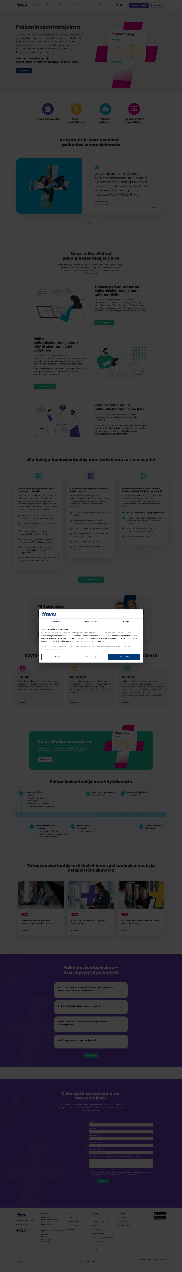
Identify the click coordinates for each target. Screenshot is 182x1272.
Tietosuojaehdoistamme (55, 647)
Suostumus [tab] (56, 622)
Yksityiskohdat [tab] (91, 622)
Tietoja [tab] (126, 622)
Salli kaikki (124, 657)
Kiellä (57, 657)
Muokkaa (91, 657)
